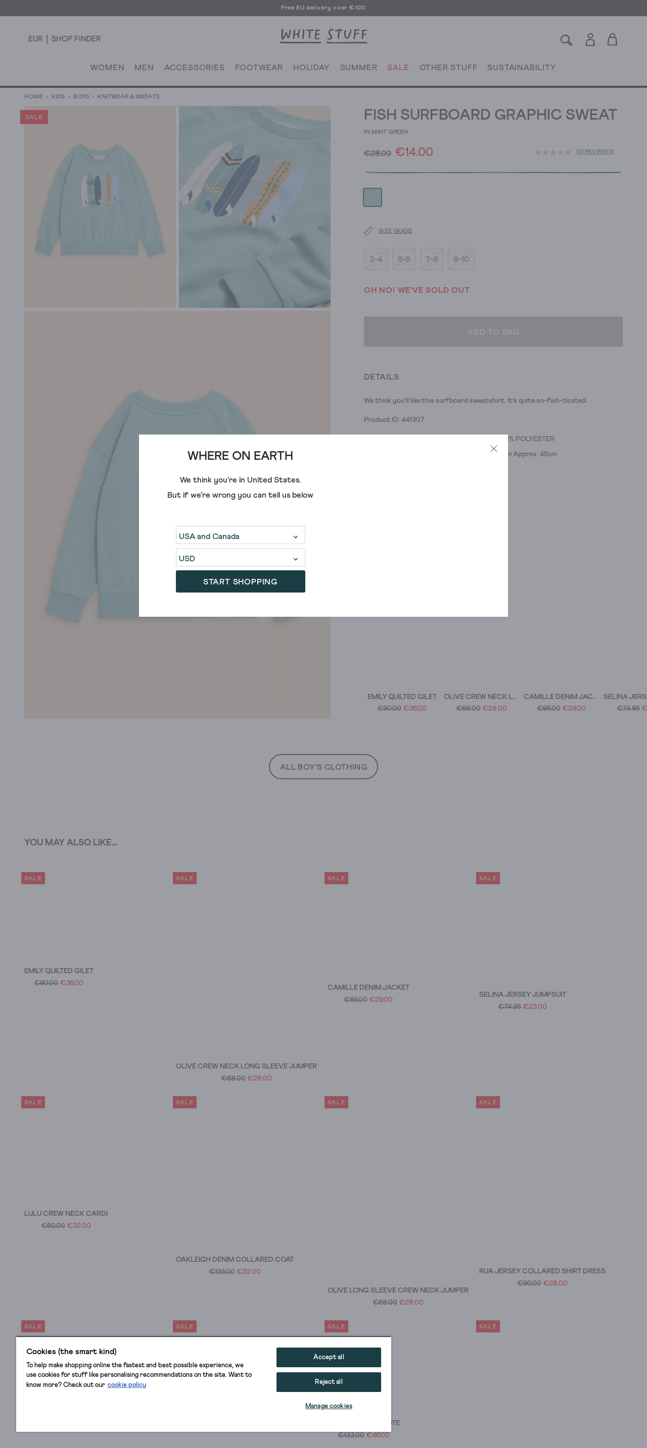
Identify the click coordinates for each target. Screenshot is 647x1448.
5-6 (404, 232)
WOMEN (107, 70)
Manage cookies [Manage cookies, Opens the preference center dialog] (328, 1406)
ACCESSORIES (194, 70)
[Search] (566, 39)
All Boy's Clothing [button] (323, 767)
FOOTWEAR (259, 70)
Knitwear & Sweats (127, 97)
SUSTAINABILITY (522, 70)
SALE (398, 70)
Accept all (328, 1357)
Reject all (328, 1382)
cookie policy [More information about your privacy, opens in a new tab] (127, 1385)
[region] (203, 1384)
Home (34, 97)
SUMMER (359, 70)
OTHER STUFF (448, 70)
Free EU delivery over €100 (323, 8)
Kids (58, 97)
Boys (81, 97)
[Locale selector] (35, 39)
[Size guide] (381, 204)
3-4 (376, 232)
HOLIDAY (312, 70)
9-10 (461, 232)
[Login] (590, 37)
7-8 (432, 232)
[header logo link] (323, 36)
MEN (144, 70)
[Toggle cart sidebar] (613, 39)
